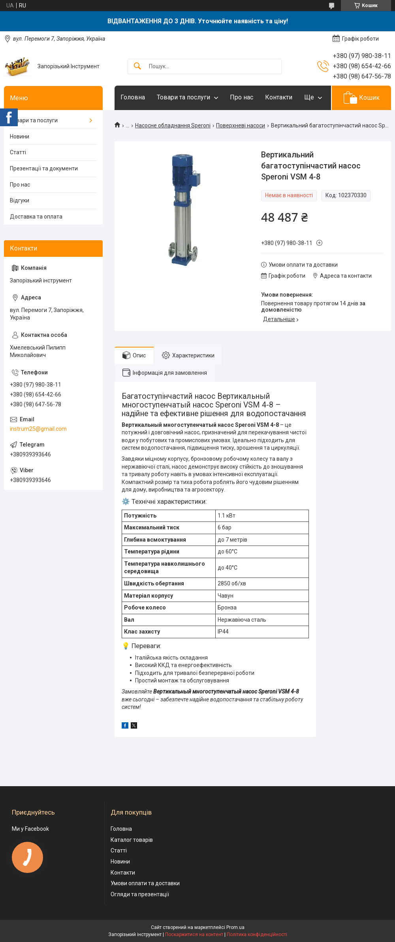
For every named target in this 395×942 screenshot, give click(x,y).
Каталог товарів (132, 840)
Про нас (241, 97)
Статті (18, 152)
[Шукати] (137, 66)
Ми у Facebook (30, 829)
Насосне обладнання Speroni (173, 125)
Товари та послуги (183, 97)
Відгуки (19, 200)
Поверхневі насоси (240, 125)
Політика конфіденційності (257, 934)
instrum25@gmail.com (38, 429)
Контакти (278, 97)
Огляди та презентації (140, 894)
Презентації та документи (44, 168)
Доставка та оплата (36, 216)
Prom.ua (235, 927)
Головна (132, 97)
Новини (19, 136)
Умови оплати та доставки (145, 883)
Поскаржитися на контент (194, 934)
